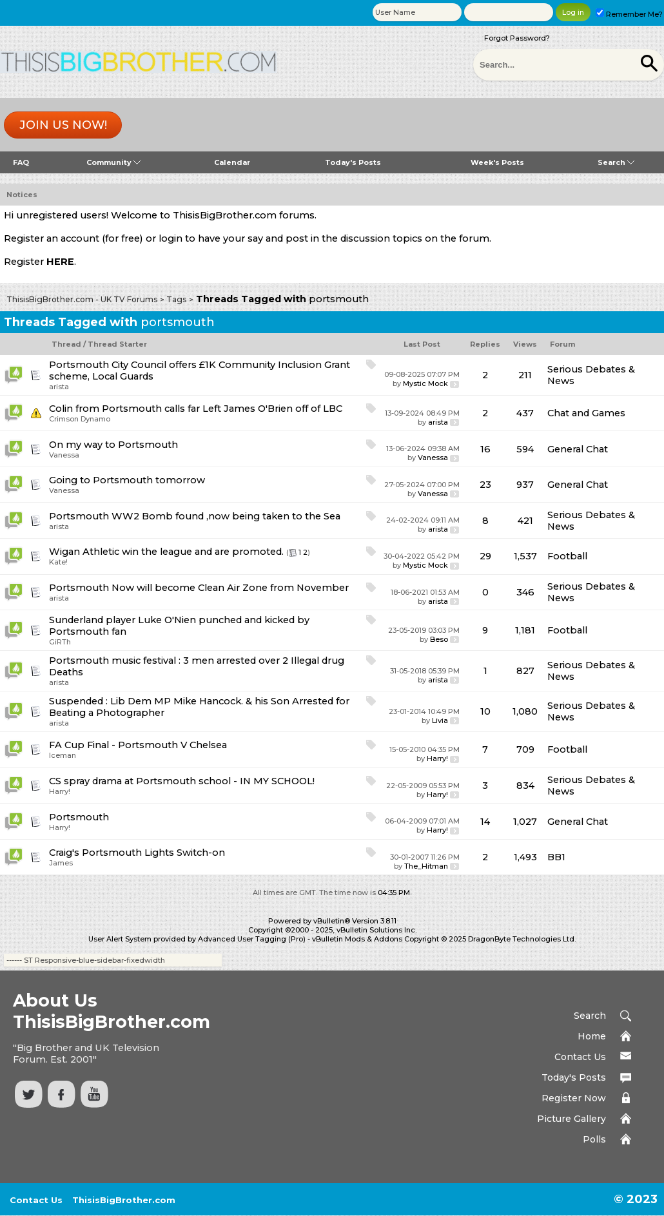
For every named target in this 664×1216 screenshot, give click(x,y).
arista (59, 386)
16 (485, 449)
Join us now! (63, 125)
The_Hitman (426, 866)
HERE (60, 261)
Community (113, 162)
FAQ (21, 162)
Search (616, 162)
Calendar (232, 162)
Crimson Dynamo (79, 418)
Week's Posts (497, 162)
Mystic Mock (425, 383)
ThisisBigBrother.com (123, 1200)
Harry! (437, 758)
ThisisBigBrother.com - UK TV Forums (81, 299)
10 (485, 711)
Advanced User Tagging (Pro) (252, 938)
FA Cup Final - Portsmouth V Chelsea (138, 745)
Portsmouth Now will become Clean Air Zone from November (199, 588)
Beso (439, 639)
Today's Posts (353, 162)
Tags (176, 299)
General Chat (577, 449)
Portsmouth (79, 817)
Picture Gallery (571, 1118)
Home (592, 1036)
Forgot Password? (517, 38)
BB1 (556, 857)
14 (485, 821)
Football (567, 556)
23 (485, 484)
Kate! (58, 561)
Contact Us (580, 1057)
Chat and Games (586, 413)
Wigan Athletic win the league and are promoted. (166, 551)
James (61, 862)
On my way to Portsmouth (113, 444)
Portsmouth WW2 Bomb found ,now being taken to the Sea (194, 516)
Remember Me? (629, 14)
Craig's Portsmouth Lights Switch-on (137, 852)
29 (485, 556)
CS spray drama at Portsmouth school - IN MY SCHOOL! (182, 781)
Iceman (62, 755)
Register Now (574, 1098)
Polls (594, 1139)
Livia (440, 720)
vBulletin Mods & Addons (357, 938)
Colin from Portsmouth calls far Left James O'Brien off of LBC (195, 408)
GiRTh (60, 641)
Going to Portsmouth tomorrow (127, 480)
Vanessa (64, 454)
